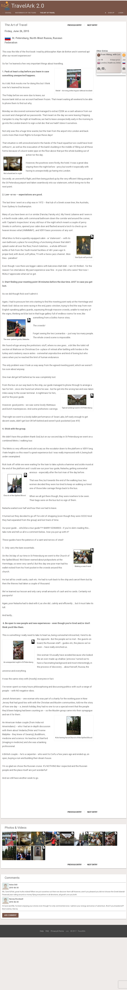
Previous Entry (75, 25)
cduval (8, 13)
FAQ (47, 931)
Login (120, 13)
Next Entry (92, 25)
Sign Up (111, 13)
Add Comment (10, 915)
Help (42, 931)
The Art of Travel (47, 13)
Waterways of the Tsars (25, 13)
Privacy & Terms (57, 931)
